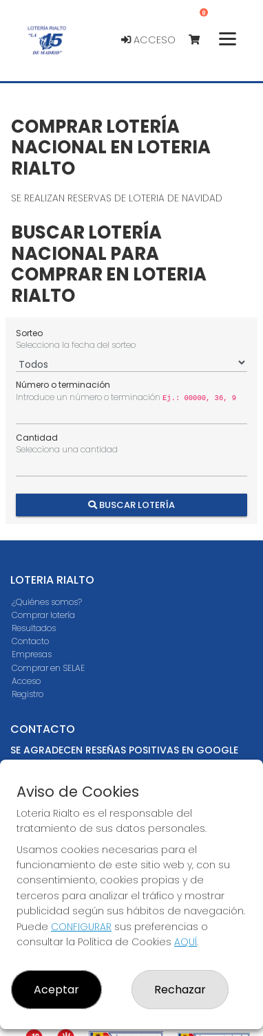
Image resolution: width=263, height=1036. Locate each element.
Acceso (148, 40)
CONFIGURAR (81, 927)
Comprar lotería (43, 615)
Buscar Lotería (131, 504)
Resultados (34, 628)
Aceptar (56, 990)
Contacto (30, 641)
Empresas (32, 654)
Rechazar (180, 990)
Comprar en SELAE (48, 668)
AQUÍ (185, 942)
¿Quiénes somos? (47, 602)
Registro (27, 694)
